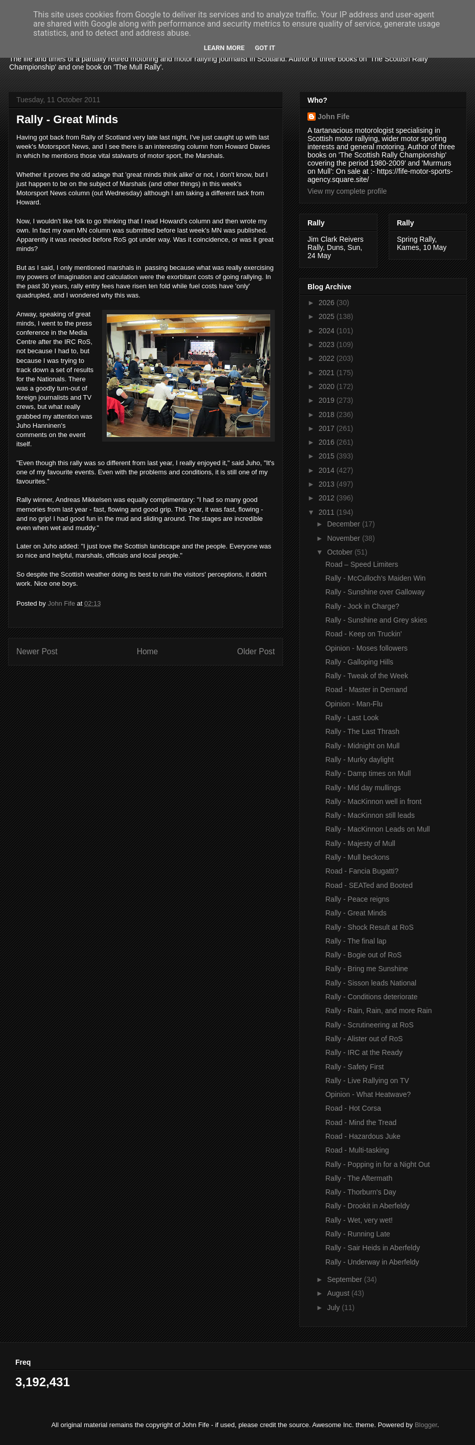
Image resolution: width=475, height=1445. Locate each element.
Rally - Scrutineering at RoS (369, 1025)
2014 (328, 470)
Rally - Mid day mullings (363, 788)
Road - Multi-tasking (357, 1150)
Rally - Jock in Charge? (362, 606)
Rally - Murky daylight (359, 759)
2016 (328, 442)
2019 (328, 400)
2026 (328, 303)
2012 (328, 498)
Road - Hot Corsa (353, 1108)
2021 (328, 373)
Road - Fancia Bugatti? (361, 871)
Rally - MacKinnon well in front (373, 801)
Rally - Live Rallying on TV (367, 1080)
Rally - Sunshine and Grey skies (376, 620)
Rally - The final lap (356, 941)
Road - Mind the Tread (360, 1122)
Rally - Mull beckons (357, 857)
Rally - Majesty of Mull (360, 843)
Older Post (256, 651)
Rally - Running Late (357, 1234)
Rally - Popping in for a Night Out (377, 1164)
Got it (265, 48)
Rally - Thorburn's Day (360, 1192)
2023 (328, 344)
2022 (328, 358)
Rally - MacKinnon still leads (370, 815)
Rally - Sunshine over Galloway (375, 592)
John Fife (333, 116)
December (344, 524)
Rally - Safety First (354, 1067)
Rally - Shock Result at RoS (369, 927)
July (334, 1307)
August (339, 1293)
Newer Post (37, 651)
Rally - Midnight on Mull (362, 746)
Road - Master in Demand (366, 689)
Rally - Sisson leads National (370, 983)
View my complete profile (347, 191)
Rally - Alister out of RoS (364, 1039)
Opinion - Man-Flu (354, 704)
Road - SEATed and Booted (369, 885)
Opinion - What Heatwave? (368, 1094)
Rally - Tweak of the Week (366, 676)
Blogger (426, 1425)
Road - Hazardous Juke (362, 1136)
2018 (328, 414)
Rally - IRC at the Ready (363, 1052)
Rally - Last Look (351, 718)
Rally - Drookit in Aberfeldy (367, 1206)
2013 (328, 484)
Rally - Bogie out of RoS (363, 955)
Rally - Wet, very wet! (359, 1220)
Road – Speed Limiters (361, 564)
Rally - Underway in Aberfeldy (372, 1262)
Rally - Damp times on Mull (368, 773)
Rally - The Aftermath (358, 1178)
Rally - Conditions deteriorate (371, 997)
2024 (328, 331)
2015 (328, 456)
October (340, 552)
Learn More (224, 48)
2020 (328, 386)
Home (147, 651)
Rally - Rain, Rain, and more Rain (378, 1010)
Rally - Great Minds (356, 913)
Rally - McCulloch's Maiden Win (375, 578)
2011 (328, 512)
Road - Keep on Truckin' (363, 634)
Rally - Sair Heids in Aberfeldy (372, 1248)
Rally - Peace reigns (357, 899)
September (345, 1279)
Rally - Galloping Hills (359, 662)
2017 (328, 428)
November (344, 538)
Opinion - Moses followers (366, 648)
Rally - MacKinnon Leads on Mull (377, 829)
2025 (328, 316)
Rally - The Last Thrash (362, 731)
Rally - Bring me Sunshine (366, 969)
